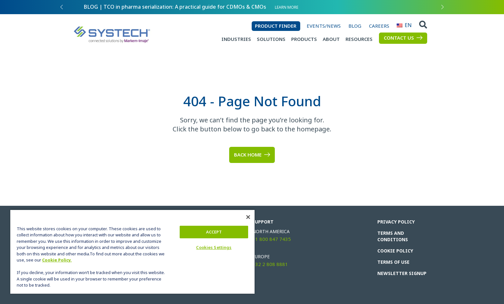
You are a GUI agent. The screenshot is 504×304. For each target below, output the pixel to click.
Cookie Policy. (57, 260)
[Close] (248, 217)
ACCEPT (214, 232)
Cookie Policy (395, 251)
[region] (132, 251)
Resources (359, 39)
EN (399, 25)
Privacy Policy (396, 222)
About (331, 39)
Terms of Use (393, 262)
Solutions (271, 39)
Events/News (324, 26)
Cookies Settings (213, 247)
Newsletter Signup (402, 273)
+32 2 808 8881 (270, 264)
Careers (379, 26)
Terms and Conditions (392, 236)
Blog (354, 26)
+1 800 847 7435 (271, 239)
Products (304, 39)
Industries (236, 39)
